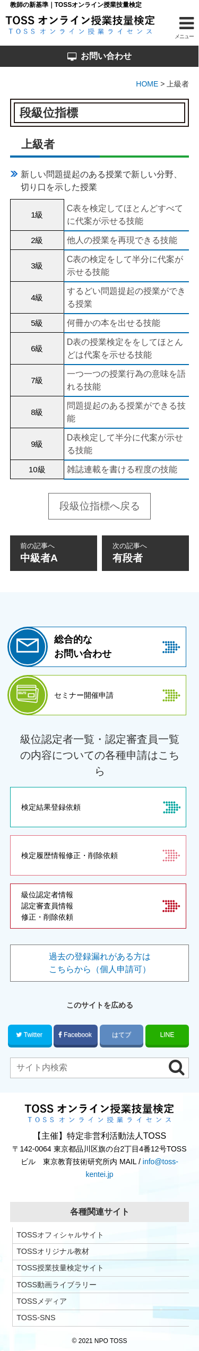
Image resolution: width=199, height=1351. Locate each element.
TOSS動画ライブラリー (56, 1284)
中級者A (53, 552)
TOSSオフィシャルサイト (60, 1235)
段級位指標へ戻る (99, 506)
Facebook (75, 1034)
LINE (167, 1034)
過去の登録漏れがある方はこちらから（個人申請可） (100, 963)
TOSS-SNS (35, 1317)
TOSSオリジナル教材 (52, 1251)
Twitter (30, 1034)
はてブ (121, 1034)
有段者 (146, 552)
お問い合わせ (99, 56)
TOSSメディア (41, 1301)
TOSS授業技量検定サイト (60, 1267)
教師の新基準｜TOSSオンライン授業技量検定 (76, 4)
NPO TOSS (110, 1341)
